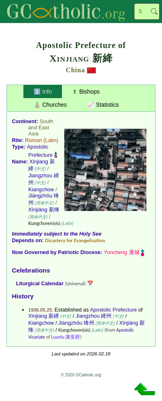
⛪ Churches (50, 104)
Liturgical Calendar (40, 283)
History (23, 296)
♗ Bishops (86, 91)
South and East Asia (40, 127)
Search (154, 11)
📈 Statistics (103, 104)
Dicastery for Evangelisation (75, 240)
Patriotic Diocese (79, 252)
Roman (33, 140)
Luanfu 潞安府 (65, 337)
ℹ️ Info (43, 91)
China (75, 69)
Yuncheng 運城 (121, 252)
